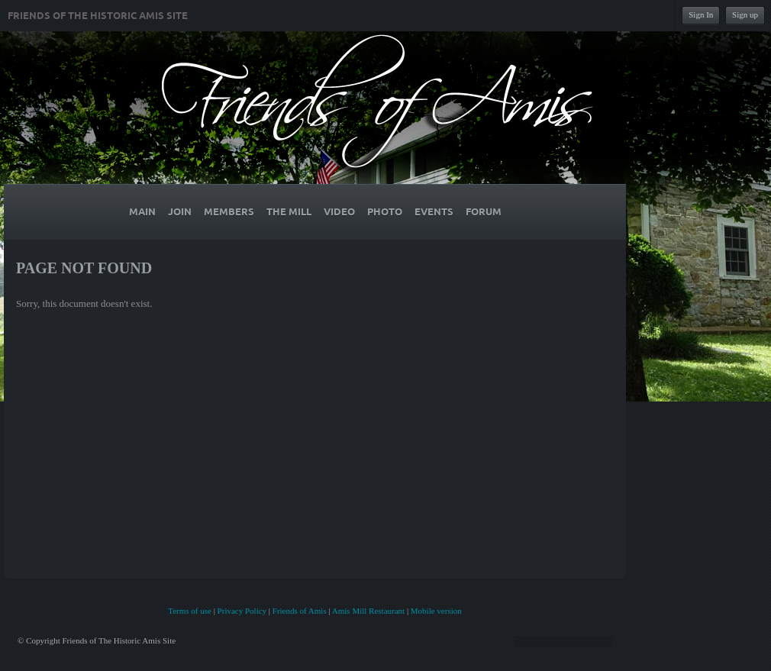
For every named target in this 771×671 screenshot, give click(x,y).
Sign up (745, 14)
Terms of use (189, 610)
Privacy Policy (242, 610)
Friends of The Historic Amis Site (98, 16)
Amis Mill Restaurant (368, 610)
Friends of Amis (300, 610)
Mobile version (436, 610)
